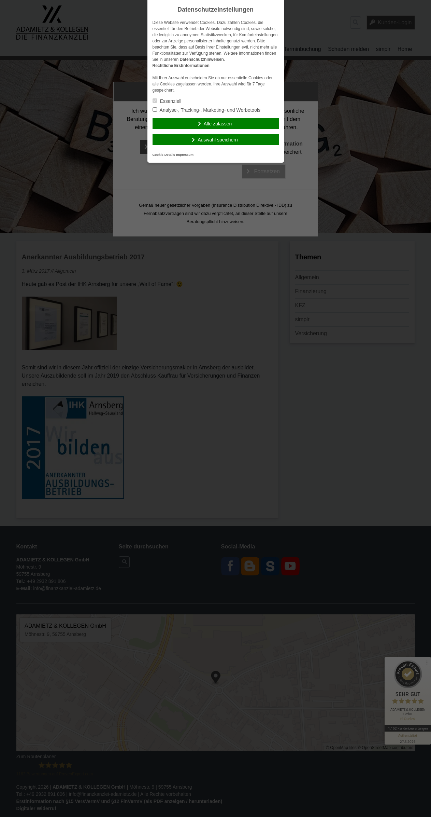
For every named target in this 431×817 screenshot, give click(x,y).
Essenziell (167, 101)
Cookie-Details (164, 154)
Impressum (184, 154)
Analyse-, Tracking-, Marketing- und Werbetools (207, 110)
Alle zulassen (218, 123)
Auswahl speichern (218, 139)
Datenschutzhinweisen (202, 59)
